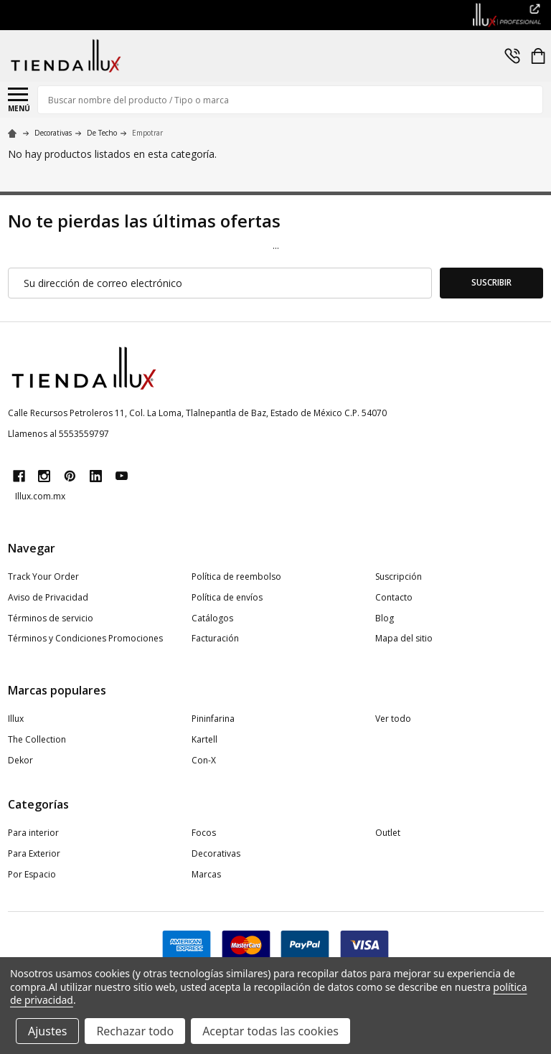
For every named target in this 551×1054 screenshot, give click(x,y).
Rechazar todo (135, 1031)
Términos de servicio (50, 618)
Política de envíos (227, 597)
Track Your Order (43, 576)
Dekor (20, 760)
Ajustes (47, 1031)
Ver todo (393, 718)
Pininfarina (213, 718)
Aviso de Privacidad (48, 597)
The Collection (37, 739)
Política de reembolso (236, 576)
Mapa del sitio (404, 638)
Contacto (394, 597)
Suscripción (398, 576)
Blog (384, 618)
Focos (204, 833)
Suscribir (491, 282)
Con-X (204, 760)
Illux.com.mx (40, 496)
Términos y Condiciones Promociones (85, 638)
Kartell (204, 739)
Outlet (387, 833)
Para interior (33, 833)
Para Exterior (34, 853)
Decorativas (216, 853)
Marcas (206, 874)
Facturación (215, 638)
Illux (16, 718)
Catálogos (212, 618)
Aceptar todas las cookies (270, 1031)
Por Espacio (32, 874)
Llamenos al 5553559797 (58, 434)
